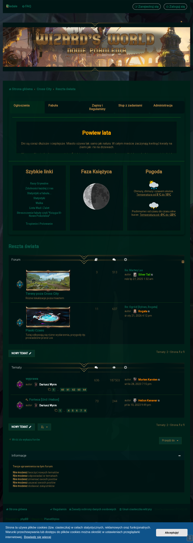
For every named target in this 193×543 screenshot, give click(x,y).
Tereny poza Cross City (42, 293)
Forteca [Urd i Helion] (44, 399)
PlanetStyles (51, 519)
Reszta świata (23, 246)
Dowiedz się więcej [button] (37, 537)
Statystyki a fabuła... (39, 193)
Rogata (142, 311)
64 (84, 389)
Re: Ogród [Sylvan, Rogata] (141, 306)
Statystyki (39, 198)
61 (68, 389)
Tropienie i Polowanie (39, 223)
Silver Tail (144, 274)
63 (79, 389)
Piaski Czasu (35, 330)
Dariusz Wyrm (48, 384)
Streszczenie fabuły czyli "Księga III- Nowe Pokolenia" (39, 214)
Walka (39, 203)
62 (73, 389)
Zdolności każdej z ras (39, 188)
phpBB (24, 519)
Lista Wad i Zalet (39, 207)
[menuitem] (26, 6)
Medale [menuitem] (12, 6)
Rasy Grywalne (39, 183)
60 (62, 389)
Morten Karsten (147, 379)
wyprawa (32, 379)
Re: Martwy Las (134, 270)
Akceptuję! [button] (172, 532)
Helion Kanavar (147, 400)
